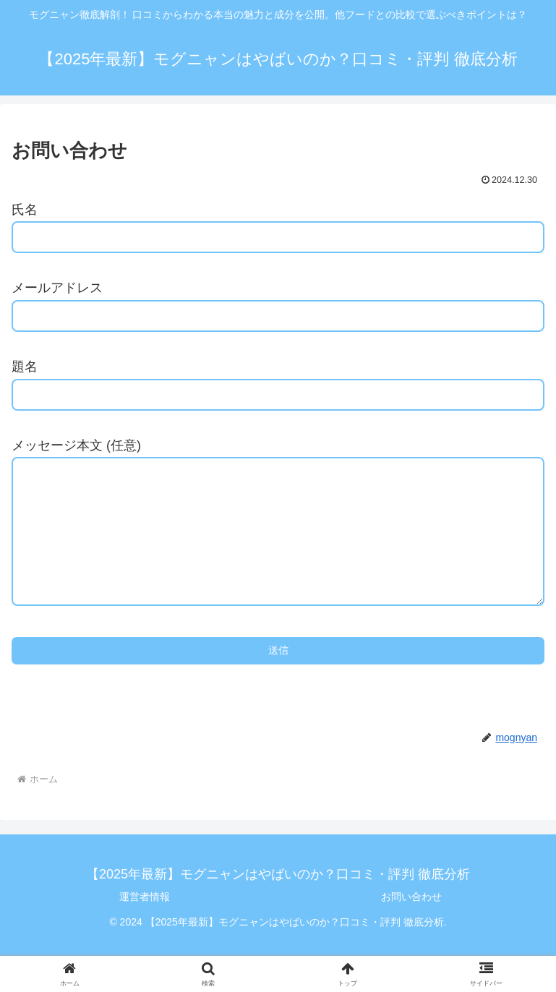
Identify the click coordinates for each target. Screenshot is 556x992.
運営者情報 (144, 925)
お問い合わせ (411, 925)
